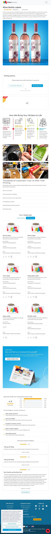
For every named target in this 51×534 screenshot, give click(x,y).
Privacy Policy (34, 528)
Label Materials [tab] (30, 218)
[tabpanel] (25, 279)
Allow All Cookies (12, 529)
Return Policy (25, 509)
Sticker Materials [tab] (21, 218)
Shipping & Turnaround (25, 505)
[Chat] (48, 531)
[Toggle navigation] (46, 2)
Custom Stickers (9, 505)
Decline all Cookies (12, 523)
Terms (30, 528)
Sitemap (43, 528)
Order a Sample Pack (13, 359)
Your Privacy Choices (25, 530)
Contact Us (25, 511)
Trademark (39, 528)
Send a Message (37, 519)
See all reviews (25, 492)
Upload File (37, 85)
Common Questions (25, 507)
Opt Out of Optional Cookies (12, 526)
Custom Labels (10, 507)
